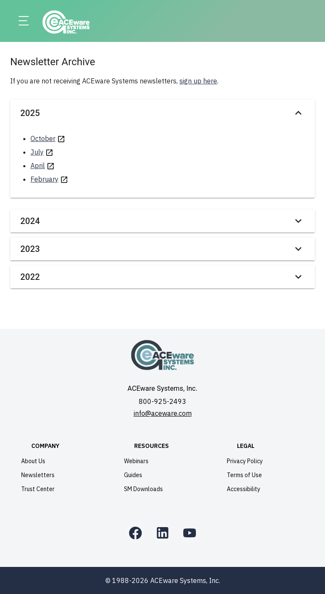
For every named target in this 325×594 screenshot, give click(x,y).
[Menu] (24, 21)
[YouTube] (189, 533)
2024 (162, 221)
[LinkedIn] (162, 533)
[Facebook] (135, 533)
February (44, 179)
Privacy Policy (245, 461)
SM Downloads (143, 489)
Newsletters (38, 475)
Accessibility (243, 489)
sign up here (198, 81)
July (37, 152)
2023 (162, 249)
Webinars (136, 461)
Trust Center (38, 489)
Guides (133, 475)
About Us (33, 461)
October (42, 138)
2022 (162, 276)
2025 (162, 113)
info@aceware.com (163, 413)
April (37, 165)
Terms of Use (244, 475)
